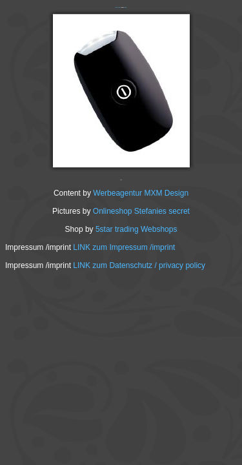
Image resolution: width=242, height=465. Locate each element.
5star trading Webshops (136, 229)
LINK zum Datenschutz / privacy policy (139, 265)
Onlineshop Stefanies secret (141, 211)
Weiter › (126, 7)
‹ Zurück (116, 7)
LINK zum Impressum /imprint (124, 247)
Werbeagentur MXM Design (140, 193)
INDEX (120, 7)
